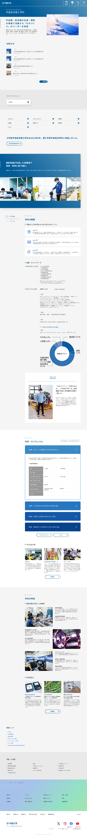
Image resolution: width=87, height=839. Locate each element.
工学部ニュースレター (38, 766)
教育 (34, 763)
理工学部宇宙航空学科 (14, 143)
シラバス (9, 127)
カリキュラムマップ (37, 118)
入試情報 (9, 123)
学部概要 (10, 763)
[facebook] (72, 823)
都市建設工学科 (11, 768)
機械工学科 (61, 766)
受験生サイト (35, 123)
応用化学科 (61, 768)
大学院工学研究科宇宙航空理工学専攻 (16, 745)
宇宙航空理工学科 (21, 782)
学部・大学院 (11, 782)
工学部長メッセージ (63, 763)
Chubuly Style (11, 738)
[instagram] (65, 823)
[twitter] (59, 823)
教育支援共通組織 (12, 766)
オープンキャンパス (12, 741)
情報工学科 (10, 770)
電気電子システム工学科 (64, 770)
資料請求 (10, 736)
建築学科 (35, 768)
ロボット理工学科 (37, 770)
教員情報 (60, 123)
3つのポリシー (11, 118)
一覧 (44, 81)
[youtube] (78, 823)
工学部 (9, 732)
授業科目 (60, 118)
